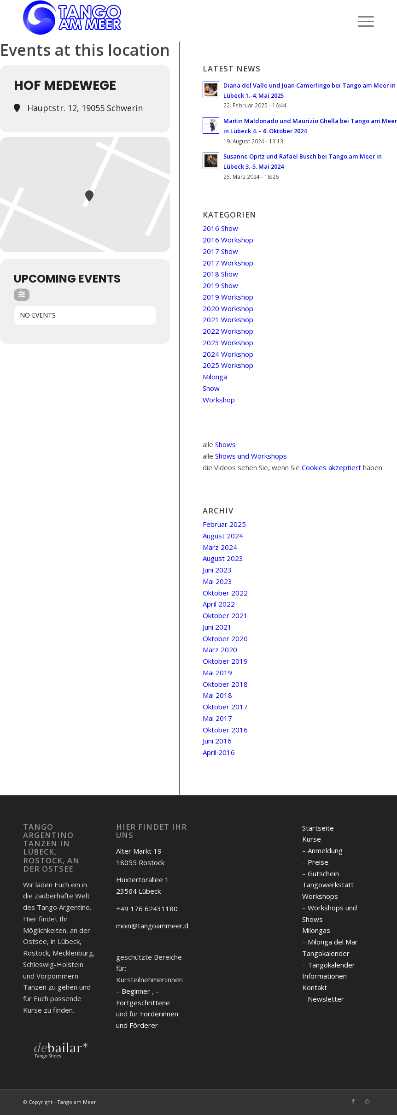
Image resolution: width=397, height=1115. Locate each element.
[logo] (72, 20)
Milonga (215, 376)
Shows (225, 444)
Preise (318, 862)
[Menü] (361, 20)
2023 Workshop (228, 342)
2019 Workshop (228, 296)
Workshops (320, 896)
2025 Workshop (228, 365)
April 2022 (219, 603)
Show (211, 388)
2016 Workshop (228, 239)
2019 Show (220, 285)
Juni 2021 (217, 626)
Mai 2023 (217, 581)
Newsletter (326, 998)
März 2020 (220, 649)
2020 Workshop (228, 308)
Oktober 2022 (225, 592)
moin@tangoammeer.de (154, 925)
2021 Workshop (228, 319)
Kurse (311, 839)
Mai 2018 (217, 695)
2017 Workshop (228, 262)
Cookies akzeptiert (331, 467)
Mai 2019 (217, 672)
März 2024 (220, 547)
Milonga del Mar (333, 941)
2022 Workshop (228, 331)
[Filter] (21, 295)
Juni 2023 (217, 569)
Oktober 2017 (225, 706)
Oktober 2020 (225, 638)
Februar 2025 (224, 524)
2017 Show (220, 251)
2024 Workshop (228, 354)
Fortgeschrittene (143, 1002)
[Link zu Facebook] (353, 1101)
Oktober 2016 (225, 729)
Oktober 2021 (225, 615)
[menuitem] (361, 20)
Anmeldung (325, 850)
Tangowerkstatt (328, 884)
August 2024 (223, 535)
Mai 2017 (217, 718)
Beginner (136, 991)
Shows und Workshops (251, 455)
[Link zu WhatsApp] (367, 1101)
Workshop (219, 399)
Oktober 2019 (225, 661)
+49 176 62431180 (147, 908)
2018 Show (220, 273)
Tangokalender (326, 953)
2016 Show (220, 228)
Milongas (316, 930)
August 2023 (223, 558)
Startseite (318, 827)
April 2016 (219, 752)
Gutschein (323, 873)
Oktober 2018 (225, 684)
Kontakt (314, 987)
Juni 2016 (217, 740)
